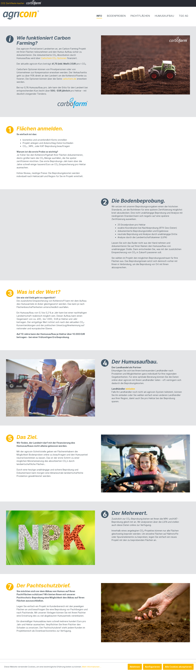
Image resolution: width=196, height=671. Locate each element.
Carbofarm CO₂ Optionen (53, 58)
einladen (130, 388)
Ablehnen (135, 666)
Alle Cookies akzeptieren (178, 666)
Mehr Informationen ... (91, 667)
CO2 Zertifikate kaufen (21, 3)
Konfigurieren (152, 666)
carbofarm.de (69, 78)
